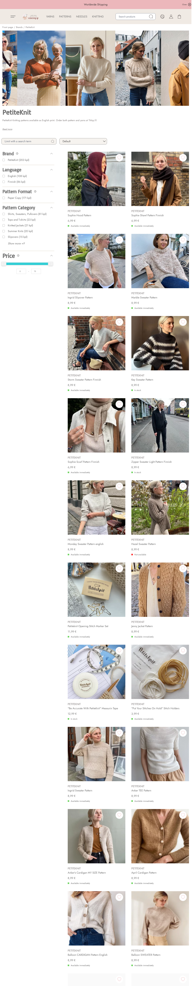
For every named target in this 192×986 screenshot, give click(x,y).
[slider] (3, 264)
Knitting (98, 17)
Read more (7, 129)
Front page (7, 27)
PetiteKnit (30, 27)
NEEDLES (81, 17)
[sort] (83, 141)
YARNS (50, 17)
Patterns (65, 17)
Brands (19, 27)
